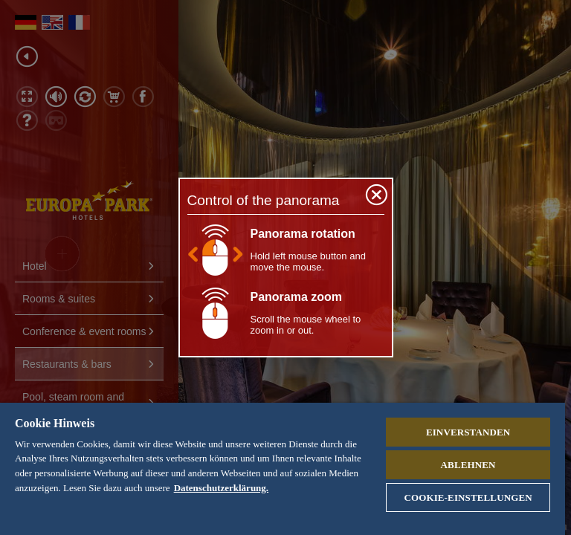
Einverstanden (468, 432)
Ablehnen (468, 464)
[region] (282, 469)
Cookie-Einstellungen (468, 497)
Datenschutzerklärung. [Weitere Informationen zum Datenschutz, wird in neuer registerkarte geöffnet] (221, 487)
